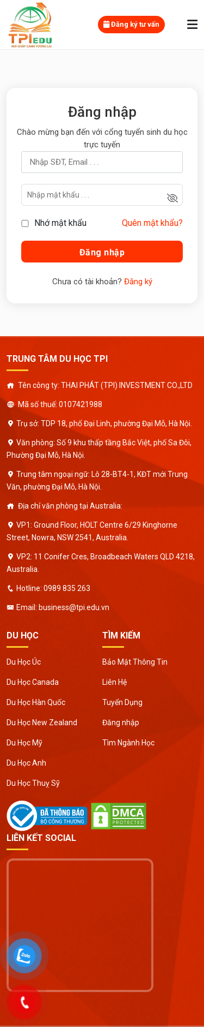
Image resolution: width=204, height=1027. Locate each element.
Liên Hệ (114, 682)
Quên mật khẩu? (152, 223)
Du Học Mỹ (24, 742)
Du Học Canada (33, 682)
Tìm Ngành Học (128, 742)
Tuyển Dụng (122, 702)
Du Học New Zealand (42, 722)
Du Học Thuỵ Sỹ (33, 783)
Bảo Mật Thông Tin (135, 662)
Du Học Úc (24, 662)
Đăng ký (138, 281)
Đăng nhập (120, 722)
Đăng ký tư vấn (131, 24)
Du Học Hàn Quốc (36, 702)
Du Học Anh (26, 763)
